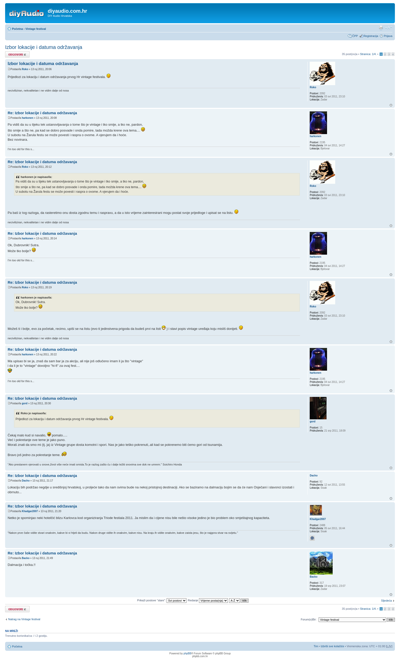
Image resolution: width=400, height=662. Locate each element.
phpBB (187, 653)
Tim (316, 646)
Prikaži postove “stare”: (161, 600)
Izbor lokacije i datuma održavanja (43, 47)
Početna (17, 28)
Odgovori (17, 54)
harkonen (27, 117)
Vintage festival (36, 28)
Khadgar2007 (30, 511)
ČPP (355, 35)
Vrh (391, 105)
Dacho (26, 480)
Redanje (208, 600)
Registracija (371, 35)
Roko (25, 69)
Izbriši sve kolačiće (332, 646)
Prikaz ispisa (381, 27)
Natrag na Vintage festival (24, 619)
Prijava (388, 35)
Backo (25, 558)
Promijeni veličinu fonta (388, 27)
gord (24, 403)
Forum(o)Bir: (309, 619)
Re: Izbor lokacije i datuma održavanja (42, 113)
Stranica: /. (368, 54)
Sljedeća (386, 600)
